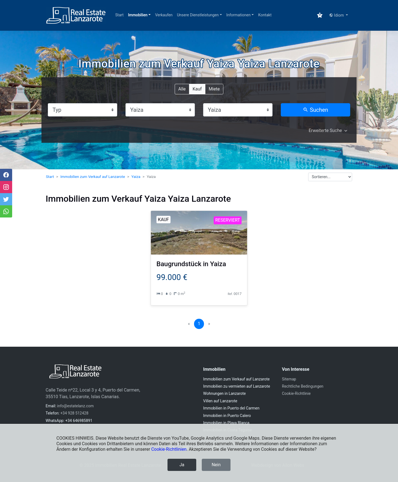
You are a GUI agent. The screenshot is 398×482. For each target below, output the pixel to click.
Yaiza (135, 176)
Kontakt (264, 15)
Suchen (315, 110)
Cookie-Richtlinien (169, 449)
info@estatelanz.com (75, 406)
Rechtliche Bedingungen (302, 386)
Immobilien (137, 15)
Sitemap (289, 379)
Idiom (337, 15)
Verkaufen (163, 15)
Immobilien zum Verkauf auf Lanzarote (92, 176)
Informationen (238, 15)
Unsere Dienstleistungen (198, 15)
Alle (182, 89)
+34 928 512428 (74, 413)
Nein (216, 464)
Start (119, 15)
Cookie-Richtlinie (296, 393)
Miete (214, 89)
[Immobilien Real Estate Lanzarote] (76, 15)
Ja (181, 464)
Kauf (197, 89)
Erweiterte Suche (325, 130)
